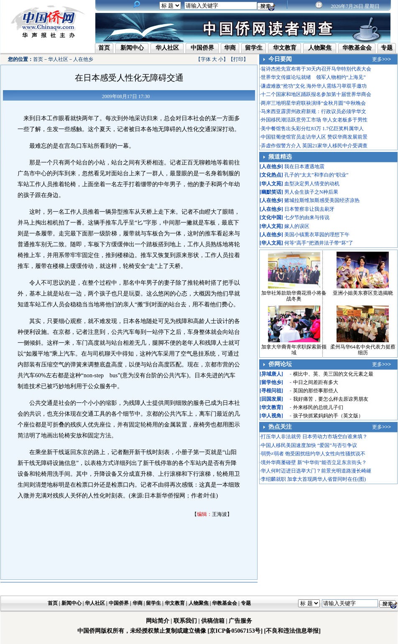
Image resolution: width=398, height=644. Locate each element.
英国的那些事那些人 (315, 391)
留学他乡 (271, 382)
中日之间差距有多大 (315, 382)
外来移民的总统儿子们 (318, 407)
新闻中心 (132, 48)
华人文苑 (271, 184)
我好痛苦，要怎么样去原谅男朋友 (330, 399)
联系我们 (185, 621)
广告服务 (240, 621)
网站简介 (157, 621)
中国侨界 (202, 48)
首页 (104, 48)
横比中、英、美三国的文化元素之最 (333, 374)
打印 (238, 59)
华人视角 (271, 416)
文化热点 (271, 175)
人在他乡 (83, 59)
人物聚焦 (320, 48)
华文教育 (284, 48)
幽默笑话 (271, 192)
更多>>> (381, 59)
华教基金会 (357, 48)
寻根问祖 (271, 391)
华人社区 (167, 48)
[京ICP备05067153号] (235, 631)
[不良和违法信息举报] (292, 631)
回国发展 (271, 399)
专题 (387, 48)
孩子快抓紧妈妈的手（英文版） (328, 416)
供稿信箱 (213, 621)
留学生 (254, 48)
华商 (230, 48)
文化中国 (271, 217)
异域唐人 (271, 374)
